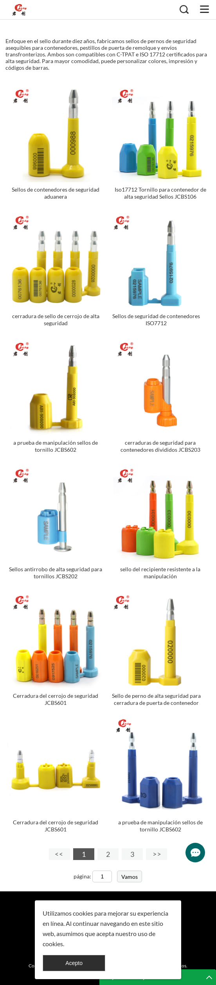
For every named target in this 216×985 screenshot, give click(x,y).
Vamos (129, 876)
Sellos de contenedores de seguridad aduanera (55, 193)
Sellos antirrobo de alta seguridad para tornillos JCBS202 (55, 572)
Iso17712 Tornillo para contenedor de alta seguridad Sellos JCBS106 (160, 193)
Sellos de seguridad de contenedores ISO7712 (156, 319)
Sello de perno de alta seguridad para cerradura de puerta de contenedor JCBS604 (156, 702)
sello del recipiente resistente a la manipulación (160, 572)
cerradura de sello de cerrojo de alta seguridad (55, 319)
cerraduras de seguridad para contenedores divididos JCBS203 (160, 446)
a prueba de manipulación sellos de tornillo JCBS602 (55, 446)
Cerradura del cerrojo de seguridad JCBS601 (55, 699)
